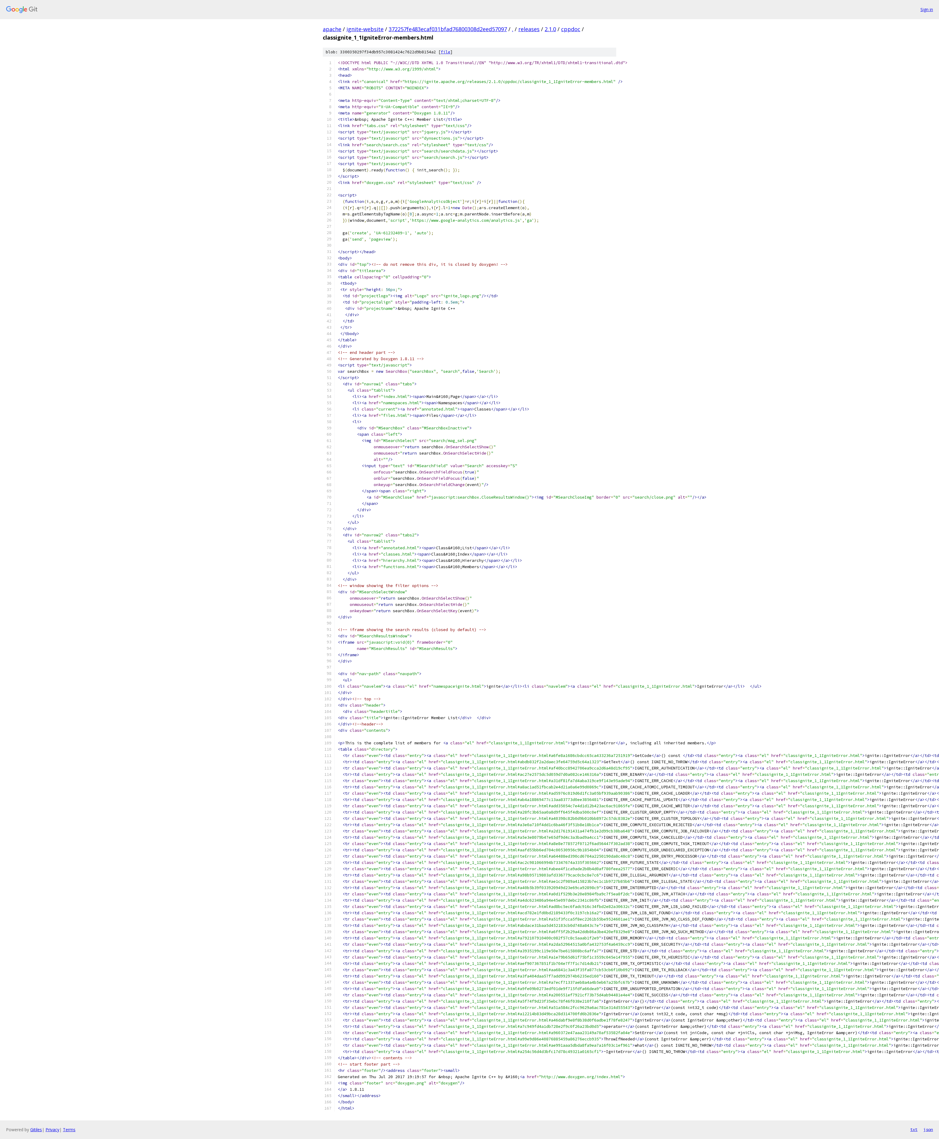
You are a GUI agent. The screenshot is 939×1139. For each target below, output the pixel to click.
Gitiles (36, 1129)
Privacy (52, 1129)
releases (529, 29)
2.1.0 (550, 29)
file (445, 52)
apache (332, 29)
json (928, 1129)
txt (913, 1129)
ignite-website (365, 29)
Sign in (926, 9)
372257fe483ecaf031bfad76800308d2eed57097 (448, 29)
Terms (69, 1129)
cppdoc (570, 29)
